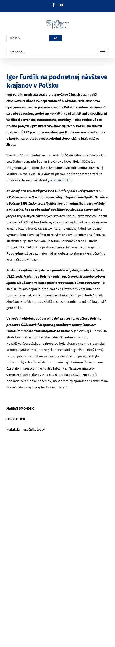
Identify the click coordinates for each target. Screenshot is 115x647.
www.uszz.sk (59, 180)
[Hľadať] (55, 38)
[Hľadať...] (27, 38)
